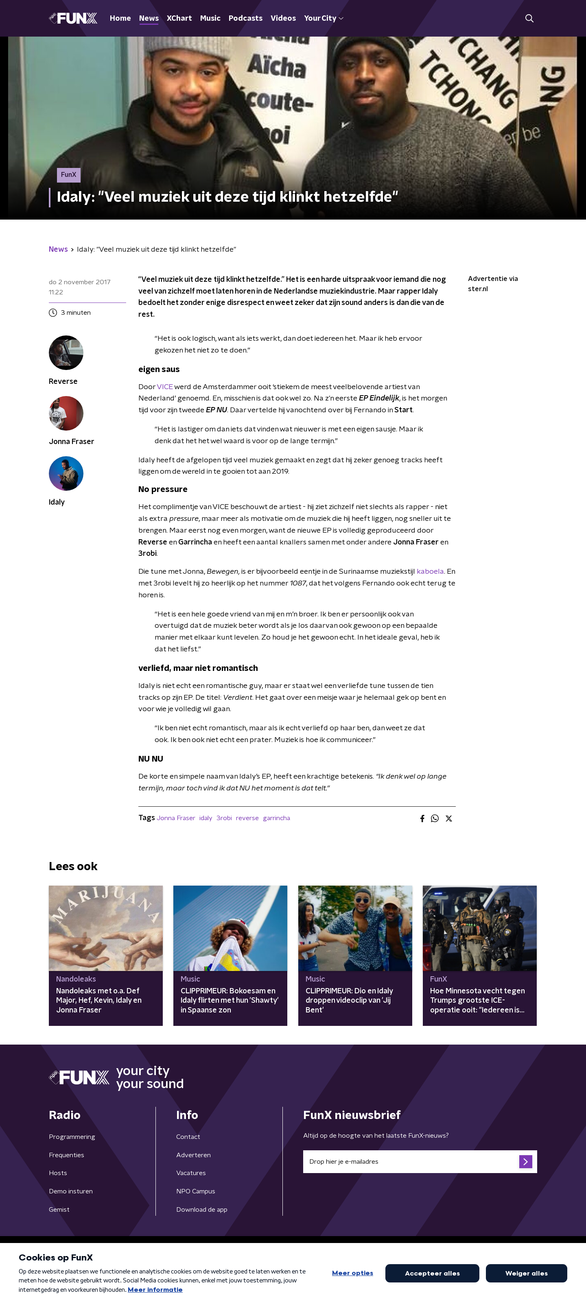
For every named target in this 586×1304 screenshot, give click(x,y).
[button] (529, 18)
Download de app (201, 1209)
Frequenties (66, 1155)
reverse (247, 818)
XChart (179, 18)
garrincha (276, 818)
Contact (188, 1137)
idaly (205, 818)
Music (210, 18)
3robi (224, 818)
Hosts (58, 1173)
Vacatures (191, 1173)
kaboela (430, 571)
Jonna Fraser (176, 818)
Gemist (59, 1209)
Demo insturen (71, 1191)
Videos (283, 18)
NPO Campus (195, 1191)
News (149, 18)
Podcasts (245, 18)
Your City (323, 18)
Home (120, 18)
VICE (165, 387)
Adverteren (193, 1155)
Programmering (72, 1137)
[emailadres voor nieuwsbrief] (420, 1161)
